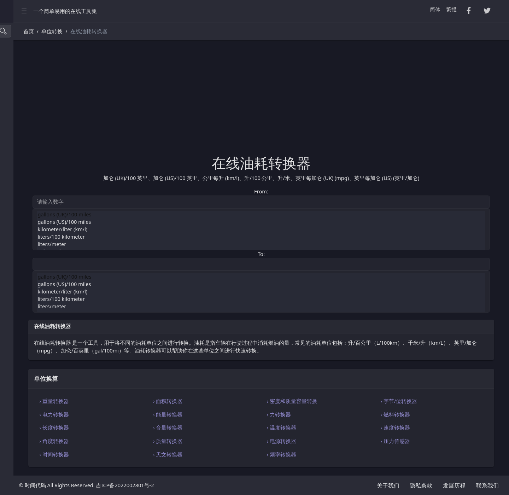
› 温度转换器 (320, 427)
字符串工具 (21, 215)
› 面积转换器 (225, 400)
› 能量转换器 (225, 414)
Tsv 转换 (18, 80)
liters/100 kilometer (299, 236)
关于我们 (388, 485)
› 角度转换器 (130, 440)
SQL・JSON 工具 (28, 140)
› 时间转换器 (130, 454)
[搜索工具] (37, 31)
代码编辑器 (21, 260)
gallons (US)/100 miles (299, 222)
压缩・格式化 (24, 50)
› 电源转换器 (320, 440)
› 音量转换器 (225, 427)
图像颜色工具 (24, 200)
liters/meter (299, 244)
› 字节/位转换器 (418, 400)
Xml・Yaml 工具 (27, 155)
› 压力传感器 (414, 440)
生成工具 (19, 185)
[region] (45, 259)
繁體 (451, 9)
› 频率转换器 (320, 454)
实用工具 (19, 170)
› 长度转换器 (130, 427)
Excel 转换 (20, 110)
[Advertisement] (300, 101)
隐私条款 (421, 485)
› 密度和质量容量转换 (330, 400)
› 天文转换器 (225, 454)
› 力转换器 (317, 414)
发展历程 (454, 485)
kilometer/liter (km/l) (299, 229)
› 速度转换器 (414, 427)
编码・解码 (21, 245)
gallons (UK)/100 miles (299, 214)
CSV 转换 (19, 65)
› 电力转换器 (130, 414)
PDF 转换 (19, 95)
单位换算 (19, 230)
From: (300, 191)
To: (299, 253)
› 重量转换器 (130, 400)
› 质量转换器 (225, 440)
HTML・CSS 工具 (28, 125)
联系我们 (487, 485)
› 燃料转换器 (414, 414)
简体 (435, 9)
